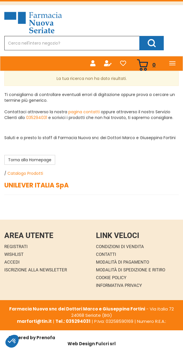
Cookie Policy (111, 277)
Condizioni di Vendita (120, 246)
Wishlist (14, 254)
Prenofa (45, 338)
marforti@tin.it (34, 321)
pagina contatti (84, 112)
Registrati (16, 246)
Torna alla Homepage (29, 160)
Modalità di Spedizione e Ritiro (130, 270)
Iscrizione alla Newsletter (35, 270)
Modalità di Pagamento (122, 262)
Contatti (106, 254)
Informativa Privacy (119, 285)
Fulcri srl (106, 344)
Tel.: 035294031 (72, 321)
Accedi (12, 262)
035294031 (36, 117)
